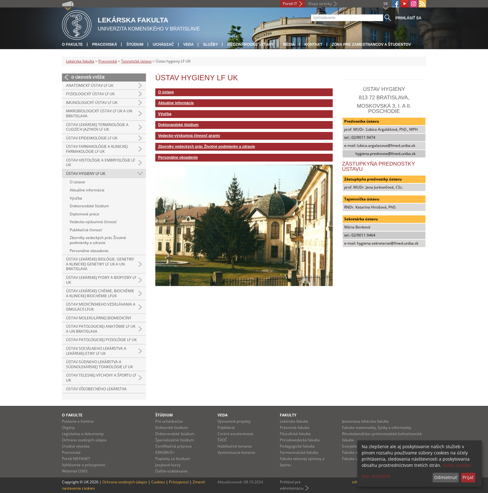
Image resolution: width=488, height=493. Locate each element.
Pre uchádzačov (169, 421)
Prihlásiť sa (408, 18)
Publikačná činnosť (86, 229)
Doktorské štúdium (171, 427)
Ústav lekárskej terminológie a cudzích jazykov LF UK (97, 127)
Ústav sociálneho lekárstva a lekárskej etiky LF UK (96, 351)
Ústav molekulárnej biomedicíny (98, 318)
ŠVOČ (222, 440)
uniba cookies (457, 465)
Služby (210, 44)
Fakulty (288, 415)
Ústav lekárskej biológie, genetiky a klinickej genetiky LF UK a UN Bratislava (100, 263)
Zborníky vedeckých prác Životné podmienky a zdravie (98, 240)
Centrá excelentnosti (235, 433)
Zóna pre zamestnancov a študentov (371, 44)
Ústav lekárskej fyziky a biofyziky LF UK (101, 280)
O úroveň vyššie (88, 77)
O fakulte (72, 44)
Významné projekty (234, 421)
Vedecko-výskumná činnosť (93, 221)
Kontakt (313, 44)
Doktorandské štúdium (89, 206)
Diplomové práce (84, 214)
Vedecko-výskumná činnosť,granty (189, 136)
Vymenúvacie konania (236, 452)
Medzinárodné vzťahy (250, 44)
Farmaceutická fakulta (299, 452)
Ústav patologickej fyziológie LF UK (101, 339)
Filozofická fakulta (295, 433)
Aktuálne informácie (87, 190)
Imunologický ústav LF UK (91, 102)
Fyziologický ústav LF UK (90, 93)
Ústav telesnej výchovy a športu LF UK (101, 378)
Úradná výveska (76, 446)
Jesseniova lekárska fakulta (365, 421)
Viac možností (376, 476)
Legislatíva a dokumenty (83, 433)
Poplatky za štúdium (172, 458)
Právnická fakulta (294, 427)
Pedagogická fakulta (297, 446)
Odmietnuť (445, 477)
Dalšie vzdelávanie (171, 471)
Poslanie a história (78, 421)
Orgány (68, 427)
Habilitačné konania (235, 446)
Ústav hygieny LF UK (85, 173)
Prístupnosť (179, 482)
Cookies (158, 482)
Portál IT (290, 3)
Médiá (289, 44)
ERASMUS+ (165, 452)
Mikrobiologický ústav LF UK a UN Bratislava (99, 113)
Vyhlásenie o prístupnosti (83, 464)
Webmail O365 (74, 471)
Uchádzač (163, 44)
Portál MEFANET (76, 458)
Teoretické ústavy (136, 61)
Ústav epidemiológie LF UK (91, 138)
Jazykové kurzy (168, 464)
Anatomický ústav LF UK (89, 85)
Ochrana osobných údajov (84, 440)
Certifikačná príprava (173, 446)
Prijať (467, 477)
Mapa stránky (320, 3)
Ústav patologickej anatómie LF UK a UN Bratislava (100, 329)
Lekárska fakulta (80, 61)
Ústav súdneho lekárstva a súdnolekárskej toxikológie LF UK (99, 364)
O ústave (77, 182)
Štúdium (134, 44)
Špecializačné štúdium (174, 440)
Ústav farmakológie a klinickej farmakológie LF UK (97, 149)
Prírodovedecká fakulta (300, 440)
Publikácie (226, 427)
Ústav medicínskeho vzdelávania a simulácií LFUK (100, 307)
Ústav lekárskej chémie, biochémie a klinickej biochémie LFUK (100, 293)
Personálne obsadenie (178, 157)
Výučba (76, 198)
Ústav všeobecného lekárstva (96, 389)
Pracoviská (104, 44)
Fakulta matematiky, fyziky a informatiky (376, 427)
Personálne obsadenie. (89, 250)
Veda (188, 44)
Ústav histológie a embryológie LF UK (100, 162)
